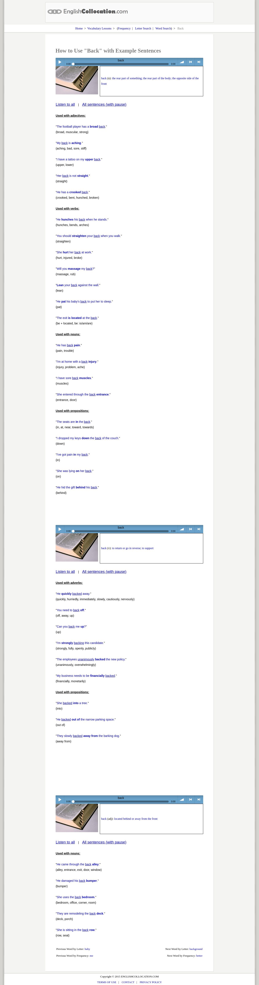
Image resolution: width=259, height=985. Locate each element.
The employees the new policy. (91, 659)
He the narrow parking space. (86, 719)
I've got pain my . (72, 454)
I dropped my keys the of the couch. (88, 438)
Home (79, 28)
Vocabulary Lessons (99, 28)
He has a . (73, 192)
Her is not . (73, 175)
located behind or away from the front (136, 818)
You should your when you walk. (89, 236)
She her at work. (74, 252)
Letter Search (143, 28)
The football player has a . (81, 126)
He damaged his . (77, 880)
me (91, 955)
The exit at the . (77, 318)
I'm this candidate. (80, 643)
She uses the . (76, 897)
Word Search (163, 28)
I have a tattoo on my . (79, 159)
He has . (69, 345)
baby (87, 949)
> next (199, 62)
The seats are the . (74, 421)
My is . (69, 143)
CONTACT (128, 982)
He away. (73, 593)
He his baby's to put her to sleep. (84, 301)
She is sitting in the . (76, 930)
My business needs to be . (86, 675)
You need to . (71, 610)
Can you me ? (71, 626)
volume (182, 62)
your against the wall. (78, 285)
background (196, 949)
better (199, 955)
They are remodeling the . (80, 913)
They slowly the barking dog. (88, 736)
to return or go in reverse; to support (132, 548)
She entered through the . (83, 394)
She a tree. (72, 703)
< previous (190, 62)
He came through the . (78, 864)
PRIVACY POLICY (151, 982)
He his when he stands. (82, 219)
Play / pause (60, 62)
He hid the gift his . (77, 487)
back (104, 78)
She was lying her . (74, 471)
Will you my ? (75, 268)
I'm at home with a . (77, 361)
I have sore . (74, 378)
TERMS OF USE (106, 982)
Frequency (124, 28)
